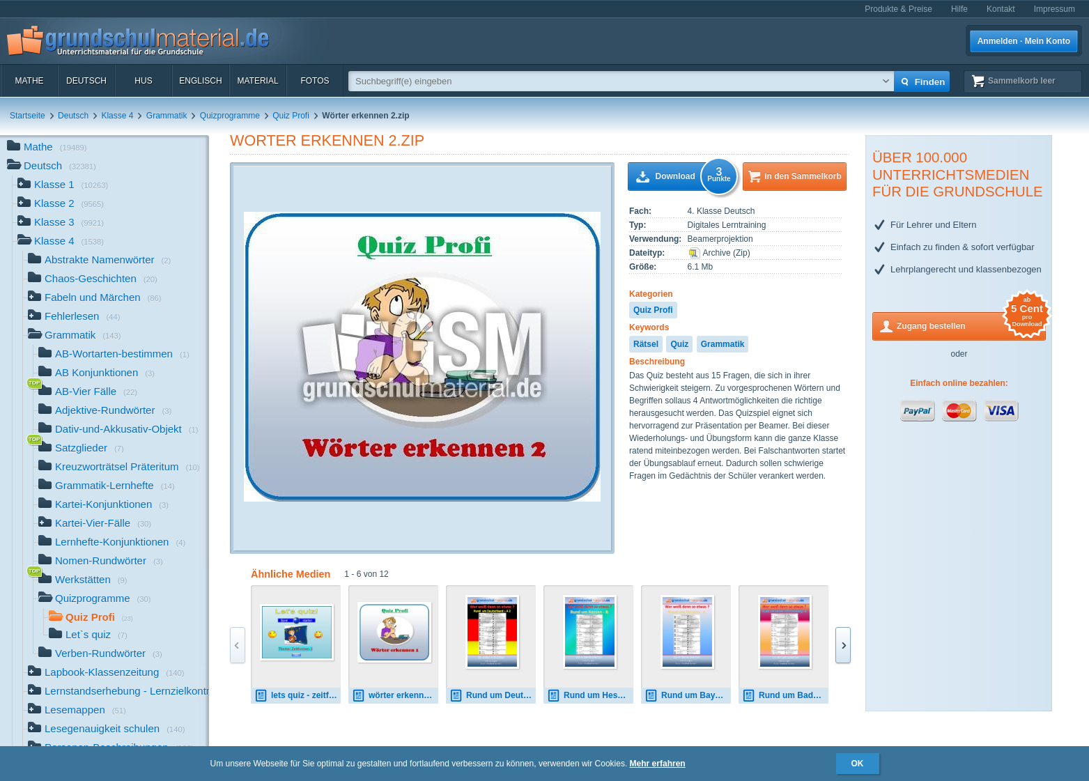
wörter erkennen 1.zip (395, 695)
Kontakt (1001, 9)
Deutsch (86, 81)
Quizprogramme (230, 116)
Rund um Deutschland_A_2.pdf (492, 695)
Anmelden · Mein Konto (1024, 41)
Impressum (1054, 9)
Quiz (679, 344)
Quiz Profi (290, 116)
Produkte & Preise (898, 9)
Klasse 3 (60, 223)
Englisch (200, 81)
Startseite (27, 116)
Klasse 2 (60, 204)
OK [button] (857, 763)
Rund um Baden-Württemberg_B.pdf (785, 695)
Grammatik (166, 116)
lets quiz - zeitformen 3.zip (297, 695)
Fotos (314, 81)
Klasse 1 (62, 185)
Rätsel (645, 344)
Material (257, 81)
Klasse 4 (117, 116)
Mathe (29, 81)
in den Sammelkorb (803, 176)
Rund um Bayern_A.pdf (687, 695)
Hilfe (959, 9)
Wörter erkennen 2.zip (327, 140)
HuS (143, 81)
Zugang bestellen (971, 325)
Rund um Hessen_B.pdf (590, 695)
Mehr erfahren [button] (658, 763)
